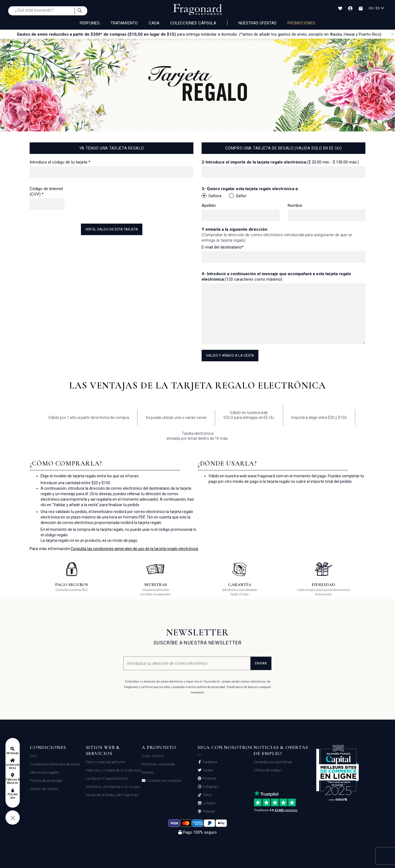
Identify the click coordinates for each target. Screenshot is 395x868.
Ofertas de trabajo (267, 770)
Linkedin (209, 803)
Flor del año (13, 796)
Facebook (209, 762)
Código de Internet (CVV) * (46, 191)
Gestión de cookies (44, 789)
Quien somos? (153, 756)
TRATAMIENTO (124, 23)
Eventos (148, 772)
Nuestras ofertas (257, 23)
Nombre (295, 205)
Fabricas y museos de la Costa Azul (113, 770)
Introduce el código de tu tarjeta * (60, 162)
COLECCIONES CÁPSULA (193, 23)
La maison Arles (12, 766)
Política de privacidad (46, 781)
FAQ (33, 756)
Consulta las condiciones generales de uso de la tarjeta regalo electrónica (134, 548)
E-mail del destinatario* (223, 247)
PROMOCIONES (301, 23)
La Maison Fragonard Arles (107, 778)
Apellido (209, 205)
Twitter (207, 770)
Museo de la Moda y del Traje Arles (112, 795)
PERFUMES (90, 23)
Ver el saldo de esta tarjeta (111, 229)
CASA (154, 23)
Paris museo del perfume (105, 762)
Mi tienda (13, 753)
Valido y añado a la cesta (230, 355)
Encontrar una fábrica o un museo (113, 787)
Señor (238, 195)
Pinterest (209, 778)
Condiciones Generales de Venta (55, 764)
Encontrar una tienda (158, 764)
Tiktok (206, 795)
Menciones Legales (44, 772)
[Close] (392, 34)
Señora (211, 195)
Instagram (210, 786)
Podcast (208, 811)
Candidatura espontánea (272, 762)
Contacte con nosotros (164, 780)
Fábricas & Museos (13, 781)
